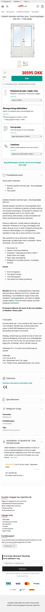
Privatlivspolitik (7, 529)
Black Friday (6, 531)
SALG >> (26, 1)
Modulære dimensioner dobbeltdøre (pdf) (17, 383)
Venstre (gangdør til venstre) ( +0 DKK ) (16, 117)
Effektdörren (7, 417)
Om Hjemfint (6, 524)
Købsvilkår (6, 519)
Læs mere (13, 457)
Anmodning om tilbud (9, 522)
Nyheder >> (17, 1)
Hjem (2, 12)
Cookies (5, 526)
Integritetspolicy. (22, 576)
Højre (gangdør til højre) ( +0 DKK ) (15, 119)
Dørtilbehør (15, 303)
